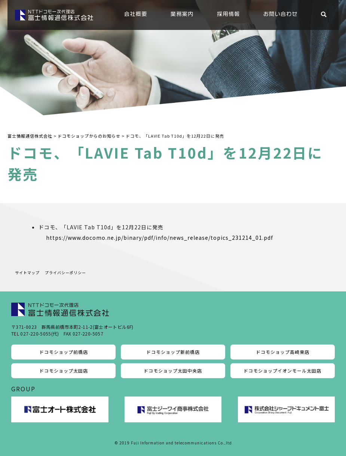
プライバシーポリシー (65, 272)
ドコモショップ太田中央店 (173, 370)
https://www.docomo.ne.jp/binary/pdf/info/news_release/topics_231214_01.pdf (159, 237)
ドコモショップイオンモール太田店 (282, 370)
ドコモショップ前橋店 (63, 352)
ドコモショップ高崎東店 (282, 352)
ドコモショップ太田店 (63, 370)
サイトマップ (27, 272)
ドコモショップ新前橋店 (173, 352)
